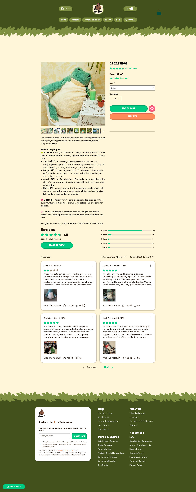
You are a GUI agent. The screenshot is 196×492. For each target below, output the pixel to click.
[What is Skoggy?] (145, 413)
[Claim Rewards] (114, 445)
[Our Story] (145, 417)
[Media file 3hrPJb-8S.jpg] (109, 295)
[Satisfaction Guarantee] (145, 441)
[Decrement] (111, 98)
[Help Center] (114, 425)
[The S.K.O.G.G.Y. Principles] (145, 421)
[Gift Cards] (114, 465)
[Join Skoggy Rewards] (114, 441)
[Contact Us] (114, 429)
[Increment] (119, 98)
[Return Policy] (145, 449)
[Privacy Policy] (145, 465)
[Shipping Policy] (145, 453)
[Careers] (145, 425)
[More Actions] (91, 265)
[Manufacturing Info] (145, 457)
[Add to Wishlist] (152, 108)
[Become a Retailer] (114, 461)
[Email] (53, 436)
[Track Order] (114, 417)
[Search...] (130, 20)
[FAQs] (145, 437)
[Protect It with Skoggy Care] (114, 453)
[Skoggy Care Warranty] (145, 445)
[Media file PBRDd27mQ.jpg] (50, 295)
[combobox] (132, 87)
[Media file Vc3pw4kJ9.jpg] (50, 347)
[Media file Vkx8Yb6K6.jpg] (109, 347)
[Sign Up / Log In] (114, 413)
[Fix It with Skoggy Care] (114, 421)
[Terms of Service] (145, 461)
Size (112, 83)
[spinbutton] (115, 98)
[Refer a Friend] (114, 449)
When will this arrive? (119, 78)
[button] (130, 8)
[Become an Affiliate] (114, 457)
